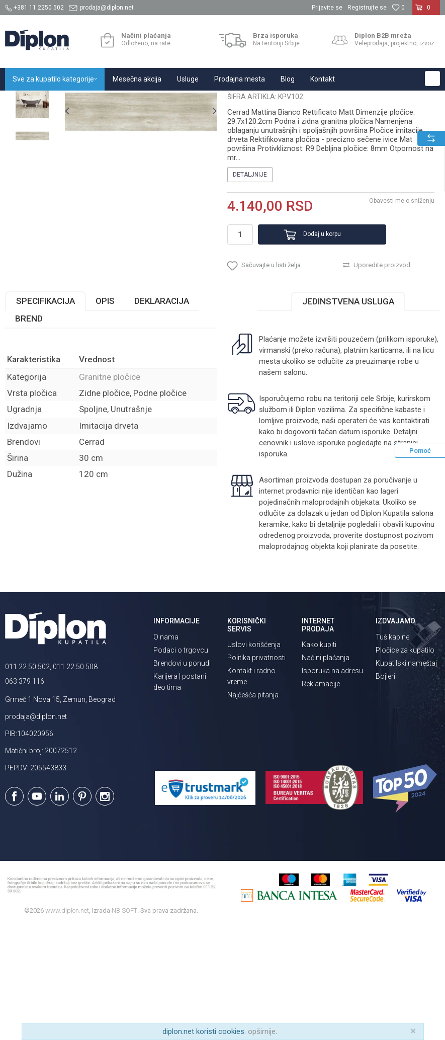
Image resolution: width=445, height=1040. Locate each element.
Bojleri (385, 790)
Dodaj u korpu (307, 336)
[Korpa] (426, 11)
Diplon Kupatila (27, 101)
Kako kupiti (319, 759)
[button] (432, 78)
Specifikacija (45, 415)
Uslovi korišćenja (254, 759)
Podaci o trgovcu (180, 764)
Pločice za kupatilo (405, 764)
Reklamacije (321, 798)
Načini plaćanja (325, 772)
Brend (29, 433)
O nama (166, 751)
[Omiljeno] (398, 7)
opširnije (262, 1031)
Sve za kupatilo (79, 101)
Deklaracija (161, 415)
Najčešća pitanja (253, 809)
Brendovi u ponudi (182, 777)
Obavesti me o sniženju (399, 302)
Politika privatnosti (256, 772)
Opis (105, 415)
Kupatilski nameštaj (406, 777)
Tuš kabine (392, 751)
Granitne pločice (161, 101)
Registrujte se (367, 7)
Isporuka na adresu (332, 785)
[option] (32, 169)
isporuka (272, 568)
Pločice (119, 101)
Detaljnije (249, 276)
